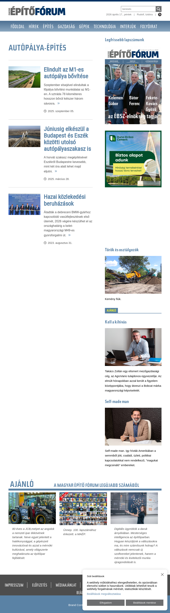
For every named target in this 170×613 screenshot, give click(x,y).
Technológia (105, 27)
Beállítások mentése (144, 602)
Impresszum (14, 586)
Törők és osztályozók (122, 250)
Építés (48, 27)
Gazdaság (66, 27)
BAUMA (35, 38)
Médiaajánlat (66, 586)
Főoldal (18, 27)
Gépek (84, 27)
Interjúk (128, 27)
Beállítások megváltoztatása (104, 593)
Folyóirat (148, 27)
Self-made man (117, 402)
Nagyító (18, 38)
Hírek (34, 27)
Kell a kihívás (116, 322)
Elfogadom (106, 602)
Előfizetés (39, 586)
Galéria (51, 38)
